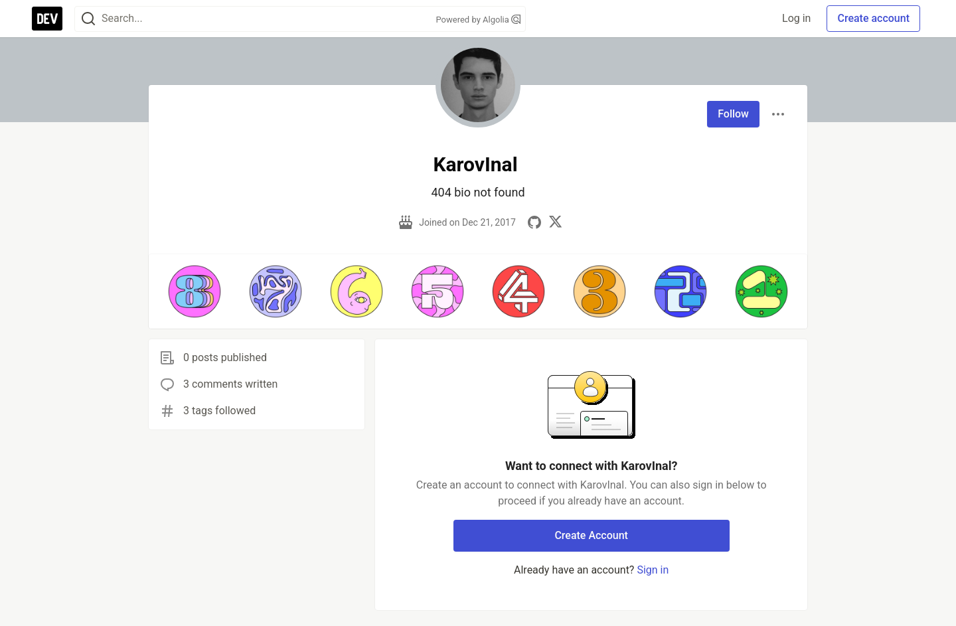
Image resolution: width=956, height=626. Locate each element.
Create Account (591, 535)
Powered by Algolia (478, 20)
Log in (796, 18)
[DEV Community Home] (47, 18)
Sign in (653, 570)
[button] (194, 291)
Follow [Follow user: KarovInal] (733, 114)
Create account (873, 18)
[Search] (88, 19)
